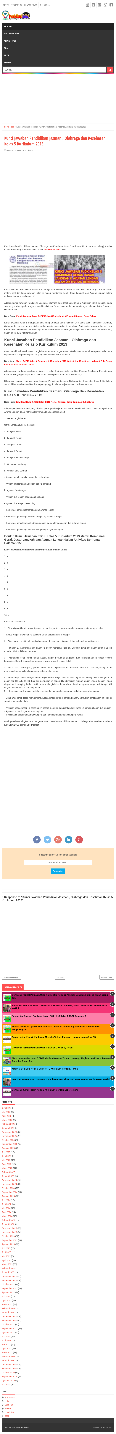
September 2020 (10, 1376)
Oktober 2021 (8, 1324)
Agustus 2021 (8, 1332)
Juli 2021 (6, 1336)
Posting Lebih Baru (11, 977)
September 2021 (10, 1328)
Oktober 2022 (8, 1284)
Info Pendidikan (11, 33)
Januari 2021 (8, 1360)
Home (8, 26)
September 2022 (10, 1288)
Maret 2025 (7, 1168)
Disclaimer (45, 4)
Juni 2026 (6, 1108)
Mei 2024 (6, 1208)
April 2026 (6, 1116)
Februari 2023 (8, 1268)
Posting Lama (106, 977)
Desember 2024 (9, 1180)
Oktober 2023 (8, 1236)
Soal (6, 48)
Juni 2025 (6, 1156)
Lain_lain (9, 1405)
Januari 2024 (8, 1224)
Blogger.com (107, 1427)
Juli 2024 (6, 1200)
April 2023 (6, 1260)
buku (7, 1401)
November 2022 (9, 1280)
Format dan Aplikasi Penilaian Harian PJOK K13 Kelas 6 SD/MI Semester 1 (49, 1016)
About (6, 4)
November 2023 (9, 1232)
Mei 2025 (6, 1160)
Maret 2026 (7, 1120)
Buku (6, 55)
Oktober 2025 (8, 1140)
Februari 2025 (8, 1172)
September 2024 (10, 1192)
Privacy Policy (30, 4)
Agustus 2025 (8, 1148)
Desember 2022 (9, 1276)
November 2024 (9, 1184)
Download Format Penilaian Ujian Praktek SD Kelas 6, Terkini (42, 1047)
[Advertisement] (58, 97)
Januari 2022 (8, 1312)
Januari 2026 (8, 1128)
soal (31, 150)
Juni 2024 (6, 1204)
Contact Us (16, 4)
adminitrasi (10, 1397)
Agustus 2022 (8, 1292)
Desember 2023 (9, 1228)
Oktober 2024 (8, 1188)
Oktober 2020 (8, 1372)
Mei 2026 (6, 1112)
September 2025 (10, 1144)
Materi (7, 62)
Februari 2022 (8, 1308)
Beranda (60, 977)
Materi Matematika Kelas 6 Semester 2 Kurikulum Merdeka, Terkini (45, 1069)
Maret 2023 (7, 1264)
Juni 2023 (6, 1252)
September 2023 (10, 1240)
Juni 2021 (6, 1340)
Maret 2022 (7, 1304)
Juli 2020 (6, 1384)
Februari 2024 (8, 1220)
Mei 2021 (6, 1344)
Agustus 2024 (8, 1196)
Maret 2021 (7, 1352)
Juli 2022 (6, 1296)
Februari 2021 (8, 1356)
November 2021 (9, 1320)
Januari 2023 (8, 1272)
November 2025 (9, 1136)
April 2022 (6, 1300)
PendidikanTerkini (22, 1427)
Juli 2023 (6, 1248)
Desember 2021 (9, 1316)
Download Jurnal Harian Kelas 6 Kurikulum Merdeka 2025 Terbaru (45, 1090)
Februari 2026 (8, 1124)
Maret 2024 (7, 1216)
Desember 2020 (9, 1364)
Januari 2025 (8, 1176)
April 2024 (6, 1212)
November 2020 (9, 1368)
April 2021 (6, 1348)
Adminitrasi (10, 40)
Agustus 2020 (8, 1380)
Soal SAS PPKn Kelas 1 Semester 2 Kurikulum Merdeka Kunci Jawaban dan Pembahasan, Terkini (61, 1079)
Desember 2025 (9, 1132)
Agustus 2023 (8, 1244)
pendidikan (10, 1412)
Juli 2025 (6, 1152)
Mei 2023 (6, 1256)
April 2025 (6, 1164)
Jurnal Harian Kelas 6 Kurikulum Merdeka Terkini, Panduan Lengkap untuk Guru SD (54, 1037)
